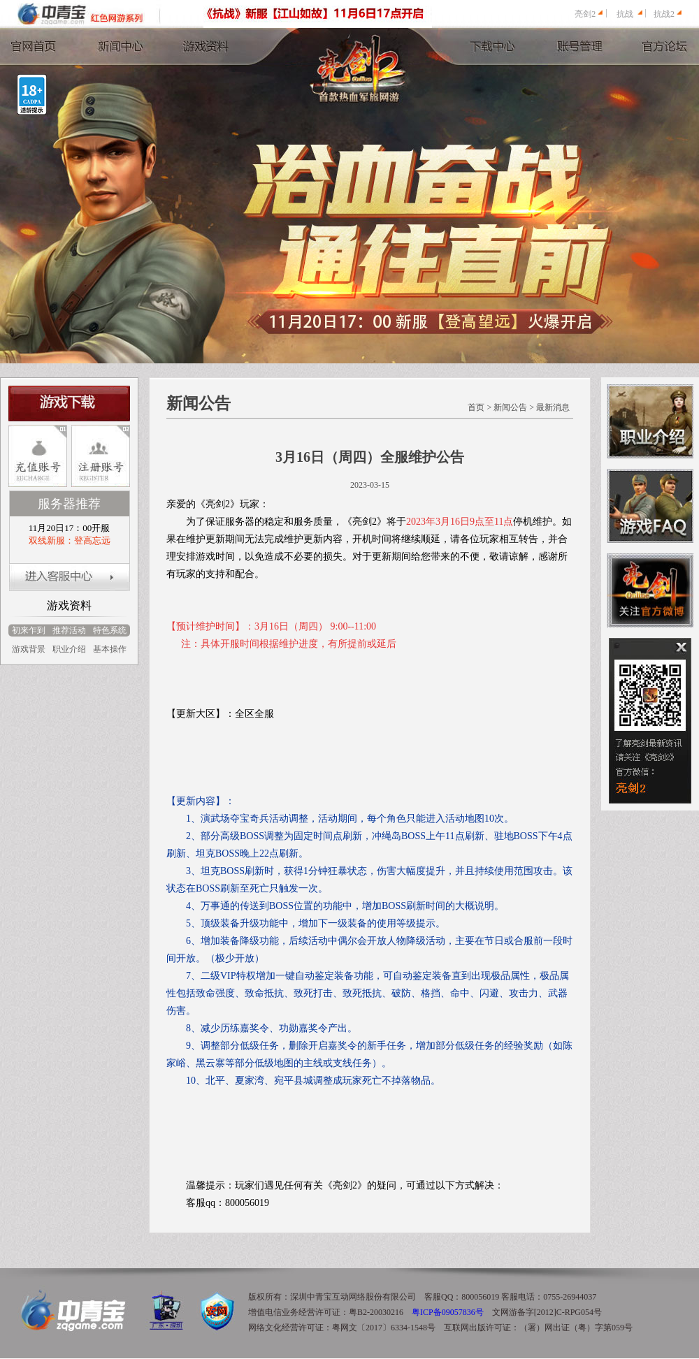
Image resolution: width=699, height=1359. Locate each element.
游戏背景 (28, 649)
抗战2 (664, 14)
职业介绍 (69, 649)
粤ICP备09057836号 (448, 1312)
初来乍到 (28, 630)
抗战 (625, 14)
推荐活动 (69, 630)
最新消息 (553, 407)
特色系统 (110, 630)
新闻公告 (510, 407)
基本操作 (110, 649)
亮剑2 (585, 14)
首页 (476, 407)
